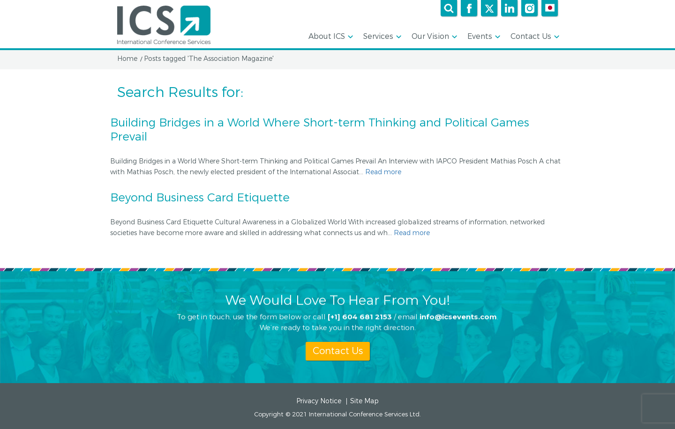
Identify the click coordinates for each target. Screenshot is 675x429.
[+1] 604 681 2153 (360, 316)
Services (381, 37)
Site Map (364, 401)
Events (483, 37)
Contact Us (534, 37)
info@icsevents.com (458, 316)
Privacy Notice (318, 401)
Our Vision (434, 37)
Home (127, 59)
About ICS (330, 37)
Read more (383, 172)
